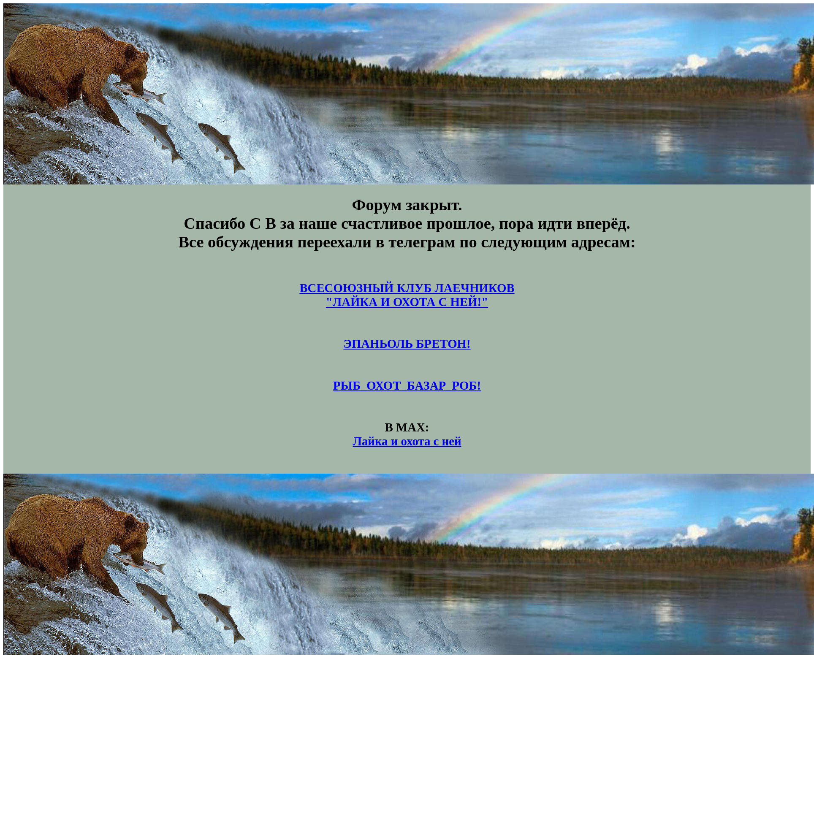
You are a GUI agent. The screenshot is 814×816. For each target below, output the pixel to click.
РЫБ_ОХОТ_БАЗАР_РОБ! (407, 385)
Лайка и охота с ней (407, 441)
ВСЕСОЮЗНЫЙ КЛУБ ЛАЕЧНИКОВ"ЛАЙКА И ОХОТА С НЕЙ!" (406, 295)
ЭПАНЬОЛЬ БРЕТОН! (406, 343)
